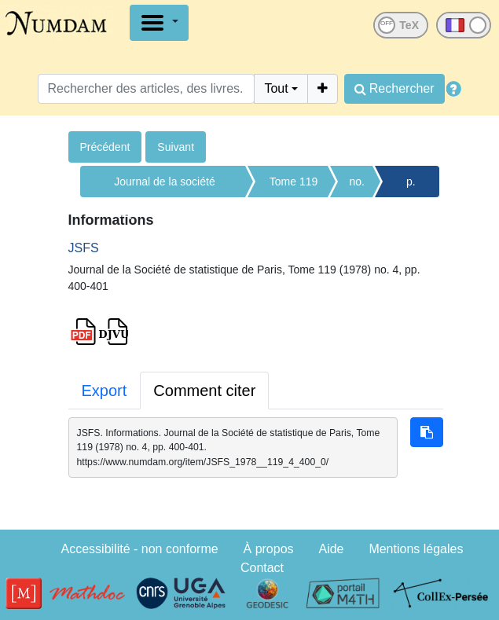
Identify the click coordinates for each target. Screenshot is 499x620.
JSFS (83, 248)
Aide (330, 549)
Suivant (175, 147)
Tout (276, 88)
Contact (262, 567)
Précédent (105, 147)
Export (104, 390)
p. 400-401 (411, 186)
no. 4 (357, 186)
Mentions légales (416, 549)
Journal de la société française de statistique (164, 186)
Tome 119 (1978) (293, 186)
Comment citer (204, 390)
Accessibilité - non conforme (139, 549)
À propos (269, 549)
